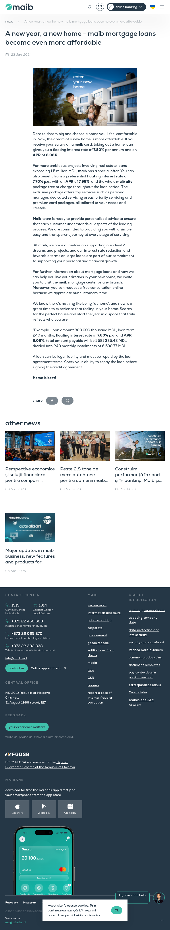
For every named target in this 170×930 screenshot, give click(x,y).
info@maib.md (16, 658)
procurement (97, 635)
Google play (44, 812)
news (9, 21)
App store (17, 812)
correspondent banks (145, 685)
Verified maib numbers (146, 650)
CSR (91, 678)
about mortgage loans (93, 271)
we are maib (97, 605)
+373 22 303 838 (27, 646)
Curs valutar (138, 692)
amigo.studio (13, 922)
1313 (15, 605)
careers (93, 685)
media (92, 663)
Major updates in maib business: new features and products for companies (30, 559)
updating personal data (147, 610)
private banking (100, 620)
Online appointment (46, 668)
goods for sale (98, 643)
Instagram (30, 902)
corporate (95, 628)
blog (91, 670)
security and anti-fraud (146, 642)
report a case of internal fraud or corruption (100, 697)
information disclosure (104, 613)
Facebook (11, 902)
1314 (43, 605)
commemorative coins (145, 657)
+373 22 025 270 (27, 633)
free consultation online (103, 287)
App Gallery (70, 812)
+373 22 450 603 (27, 621)
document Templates (144, 665)
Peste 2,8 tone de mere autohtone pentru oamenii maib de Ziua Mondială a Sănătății (82, 480)
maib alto (124, 181)
